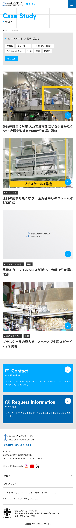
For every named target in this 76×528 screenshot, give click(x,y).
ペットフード (23, 46)
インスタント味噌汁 (43, 46)
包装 (38, 51)
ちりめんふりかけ (15, 51)
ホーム (5, 30)
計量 (29, 51)
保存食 (10, 46)
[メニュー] (72, 4)
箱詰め (47, 51)
